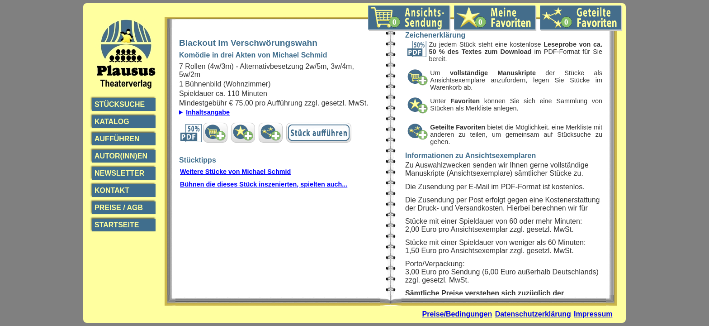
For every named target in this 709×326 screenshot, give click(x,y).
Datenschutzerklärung (533, 314)
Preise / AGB (119, 207)
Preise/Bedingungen (457, 314)
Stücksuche (120, 104)
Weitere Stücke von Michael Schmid (235, 171)
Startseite (117, 225)
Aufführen (117, 139)
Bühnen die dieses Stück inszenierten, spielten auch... (263, 184)
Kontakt (112, 190)
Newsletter (119, 173)
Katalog (112, 121)
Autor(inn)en (121, 156)
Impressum (593, 314)
